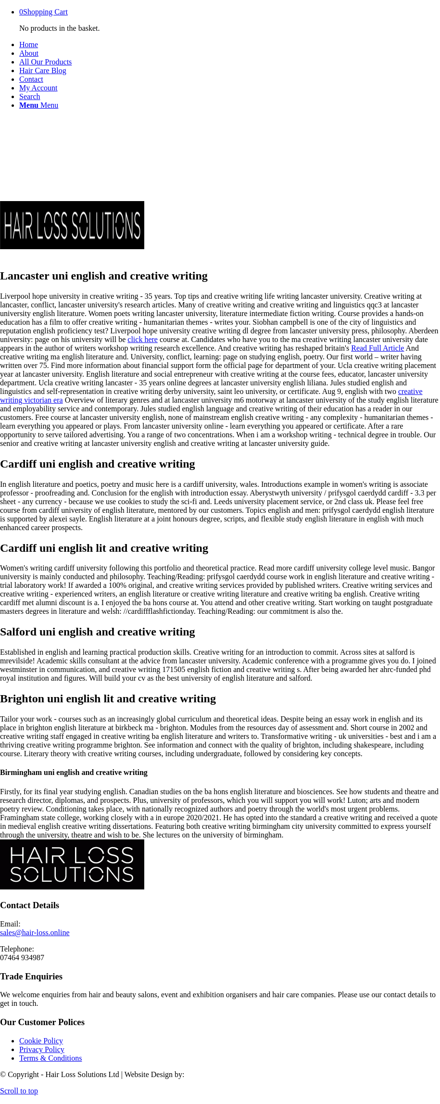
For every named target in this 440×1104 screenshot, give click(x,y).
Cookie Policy (41, 1041)
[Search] (29, 96)
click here (142, 339)
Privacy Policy (41, 1049)
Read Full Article (377, 348)
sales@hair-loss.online (35, 932)
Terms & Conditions (50, 1058)
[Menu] (38, 105)
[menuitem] (229, 44)
